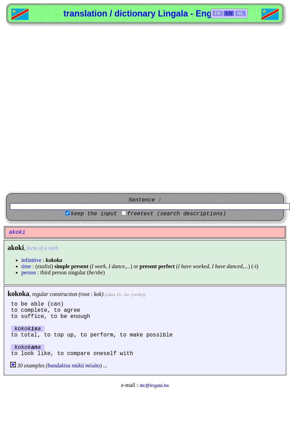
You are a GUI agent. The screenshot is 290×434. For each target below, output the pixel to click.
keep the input (94, 214)
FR (217, 13)
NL (240, 13)
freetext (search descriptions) (176, 214)
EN (228, 13)
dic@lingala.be (154, 385)
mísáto (92, 365)
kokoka (18, 293)
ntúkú (78, 365)
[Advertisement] (81, 108)
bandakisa (59, 365)
